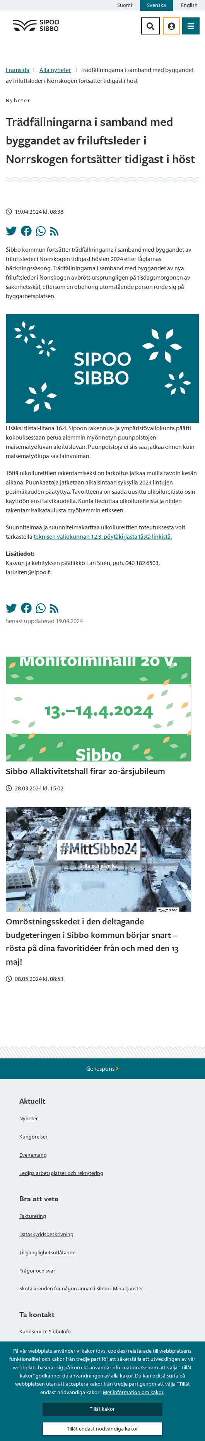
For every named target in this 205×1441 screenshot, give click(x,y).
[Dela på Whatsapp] (41, 233)
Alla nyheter (55, 70)
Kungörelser (33, 1136)
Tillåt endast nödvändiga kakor (102, 1428)
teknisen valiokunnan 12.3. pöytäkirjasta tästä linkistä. (103, 536)
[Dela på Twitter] (11, 233)
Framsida (17, 70)
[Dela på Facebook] (26, 233)
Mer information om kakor (133, 1392)
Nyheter (28, 1118)
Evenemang (33, 1154)
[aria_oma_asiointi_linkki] (171, 25)
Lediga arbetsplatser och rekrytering (61, 1173)
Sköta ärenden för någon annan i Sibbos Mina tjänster (81, 1288)
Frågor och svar (37, 1270)
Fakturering (32, 1216)
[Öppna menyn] (191, 25)
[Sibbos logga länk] (36, 30)
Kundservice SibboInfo (45, 1331)
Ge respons (102, 1068)
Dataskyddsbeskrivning (46, 1234)
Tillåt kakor (102, 1408)
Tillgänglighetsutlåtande (47, 1252)
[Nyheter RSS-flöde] (54, 233)
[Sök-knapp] (150, 25)
